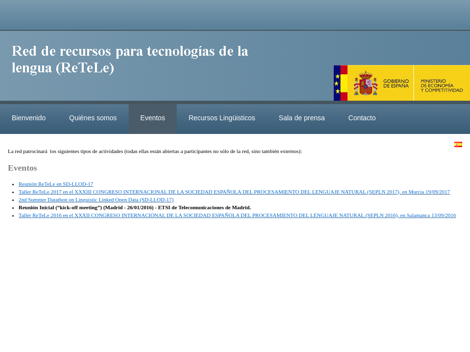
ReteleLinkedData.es (134, 67)
